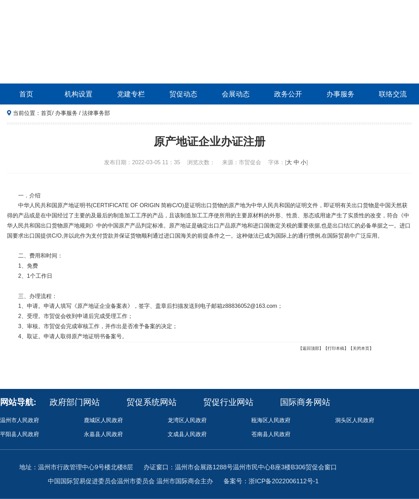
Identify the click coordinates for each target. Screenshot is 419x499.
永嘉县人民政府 (103, 434)
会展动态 (236, 94)
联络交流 (393, 94)
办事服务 (340, 94)
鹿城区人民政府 (103, 420)
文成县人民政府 (187, 434)
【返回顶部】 (310, 348)
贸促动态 (183, 94)
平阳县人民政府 (19, 434)
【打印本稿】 (335, 348)
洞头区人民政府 (354, 420)
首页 (26, 94)
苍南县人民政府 (271, 434)
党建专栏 (131, 94)
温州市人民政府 (19, 420)
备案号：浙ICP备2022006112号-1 (270, 481)
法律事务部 (96, 113)
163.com (266, 306)
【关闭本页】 (361, 348)
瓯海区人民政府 (271, 420)
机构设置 (79, 94)
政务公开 (288, 94)
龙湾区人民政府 (187, 420)
